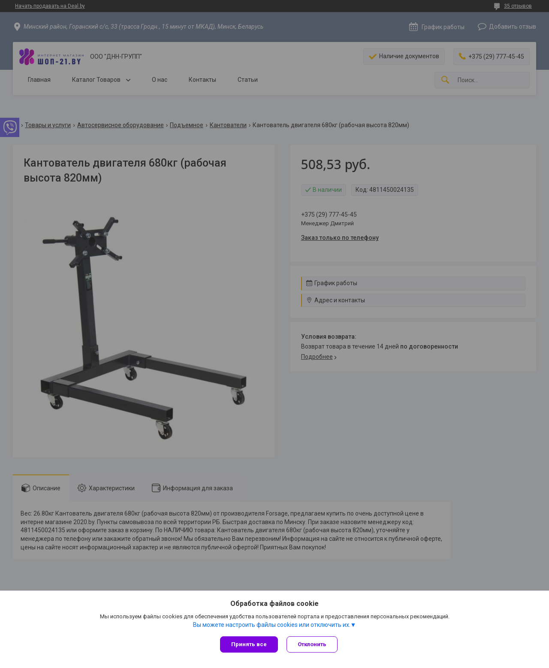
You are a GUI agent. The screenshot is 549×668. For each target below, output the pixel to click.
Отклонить (312, 644)
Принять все (249, 644)
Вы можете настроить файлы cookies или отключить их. (271, 624)
